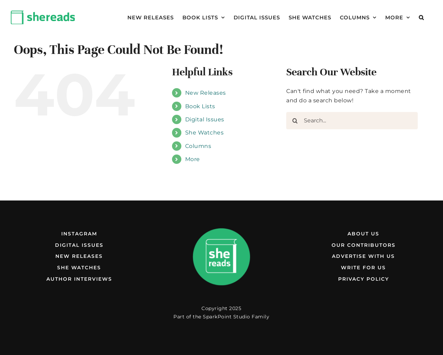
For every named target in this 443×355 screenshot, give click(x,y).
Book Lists (200, 106)
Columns (198, 146)
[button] (421, 17)
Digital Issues (204, 119)
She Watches (204, 132)
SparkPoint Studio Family (236, 317)
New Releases (205, 93)
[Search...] (352, 120)
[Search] (295, 120)
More (192, 159)
